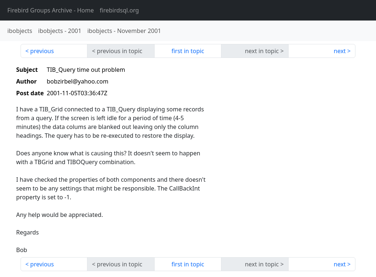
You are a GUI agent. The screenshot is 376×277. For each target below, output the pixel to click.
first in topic (187, 51)
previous (42, 51)
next (340, 51)
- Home (50, 10)
